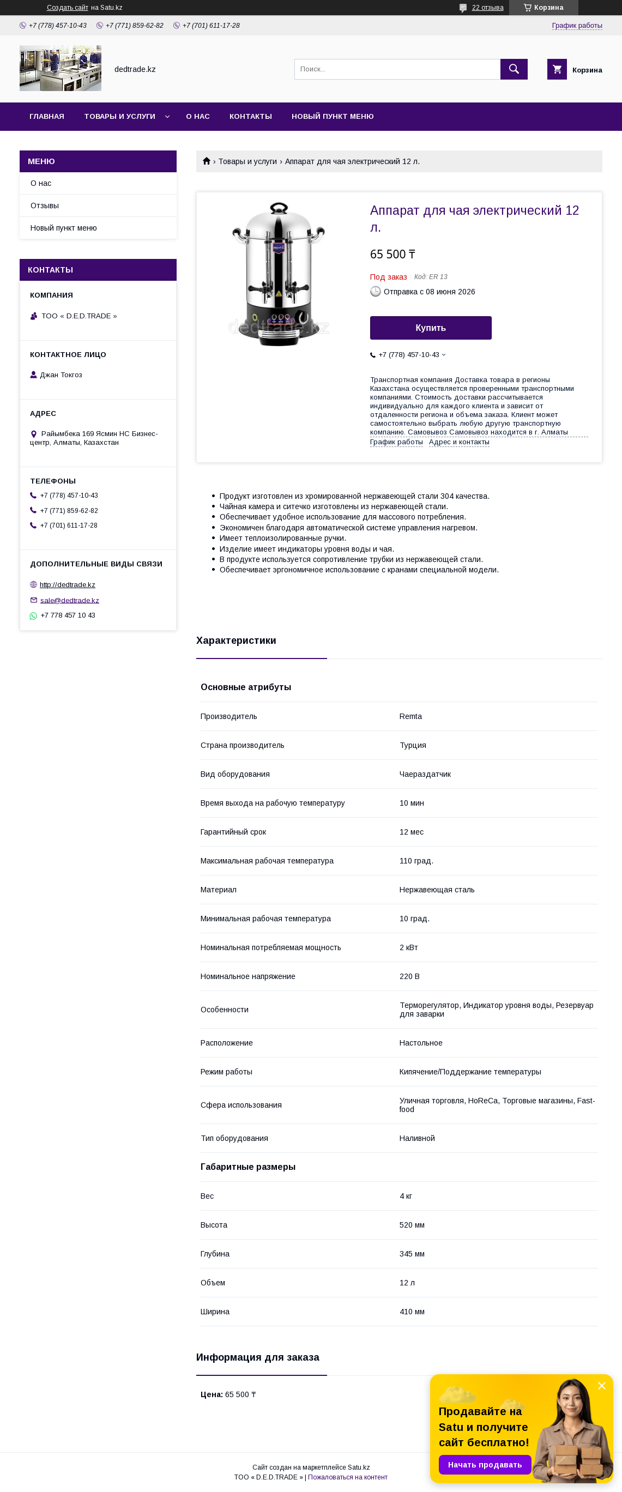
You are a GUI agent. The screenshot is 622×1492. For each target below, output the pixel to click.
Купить (431, 328)
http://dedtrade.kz (67, 585)
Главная (46, 116)
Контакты (251, 116)
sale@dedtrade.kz (69, 600)
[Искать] (514, 69)
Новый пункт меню (333, 116)
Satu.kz (359, 1467)
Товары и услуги (119, 116)
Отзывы (45, 205)
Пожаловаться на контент (348, 1477)
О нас (198, 116)
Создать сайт (67, 7)
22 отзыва (488, 7)
